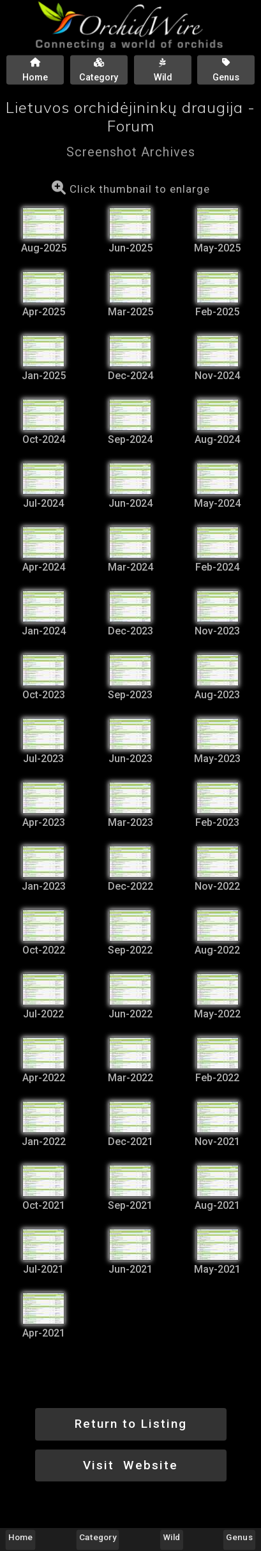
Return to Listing (131, 1423)
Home (20, 1537)
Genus (239, 1537)
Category (98, 1537)
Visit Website (130, 1465)
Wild (171, 1537)
